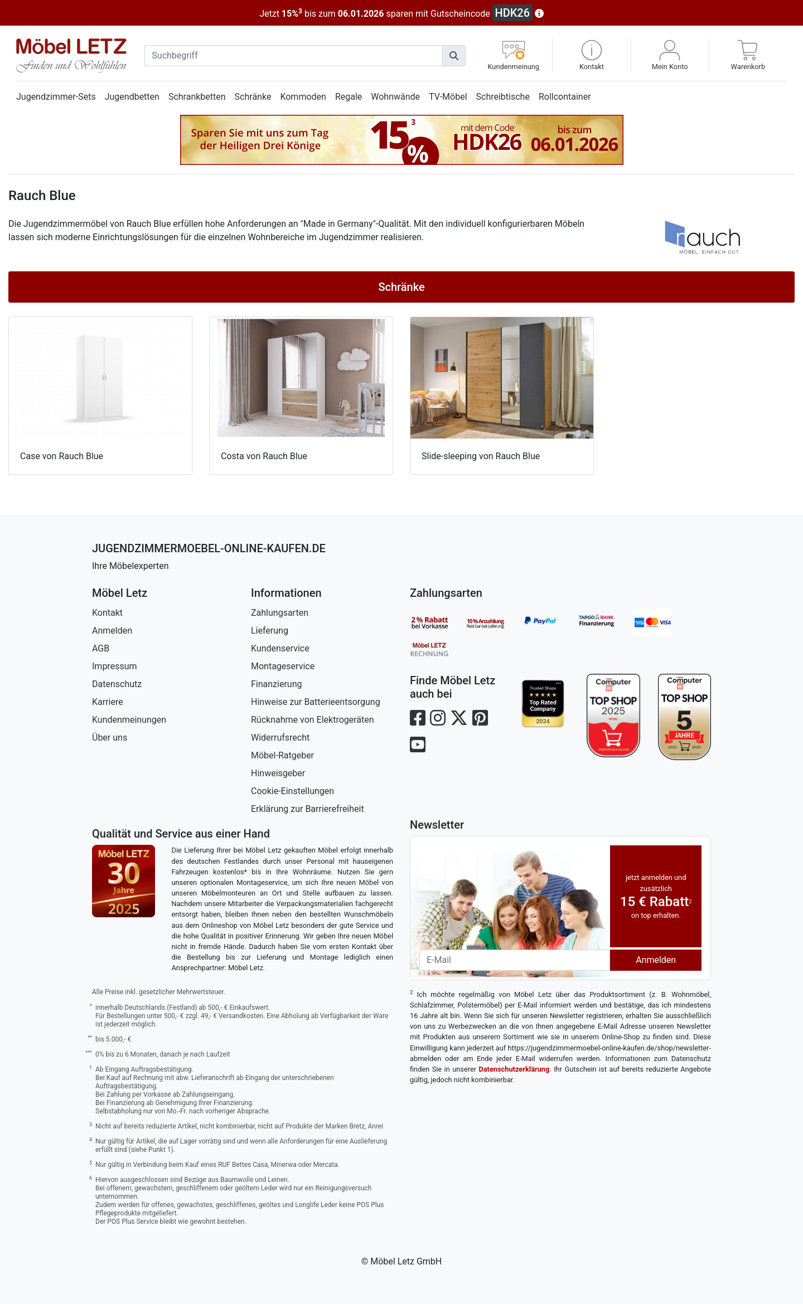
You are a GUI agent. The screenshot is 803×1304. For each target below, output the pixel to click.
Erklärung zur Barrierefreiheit (307, 809)
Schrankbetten (197, 96)
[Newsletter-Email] (514, 960)
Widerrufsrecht (280, 737)
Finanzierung (276, 684)
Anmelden (112, 630)
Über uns (109, 737)
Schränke (253, 96)
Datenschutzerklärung (513, 1069)
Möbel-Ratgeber (282, 755)
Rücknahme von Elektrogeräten (312, 719)
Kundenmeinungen (129, 719)
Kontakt (107, 612)
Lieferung (269, 630)
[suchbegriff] (293, 55)
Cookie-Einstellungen (292, 791)
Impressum (114, 666)
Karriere (107, 702)
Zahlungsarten (279, 612)
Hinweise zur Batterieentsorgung (315, 702)
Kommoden (303, 96)
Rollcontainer (565, 96)
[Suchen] (454, 55)
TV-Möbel (448, 96)
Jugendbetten (132, 96)
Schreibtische (503, 96)
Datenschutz (117, 684)
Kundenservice (280, 648)
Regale (348, 96)
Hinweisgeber (278, 773)
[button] (591, 55)
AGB (100, 648)
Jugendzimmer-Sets (56, 96)
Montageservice (283, 666)
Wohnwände (395, 96)
